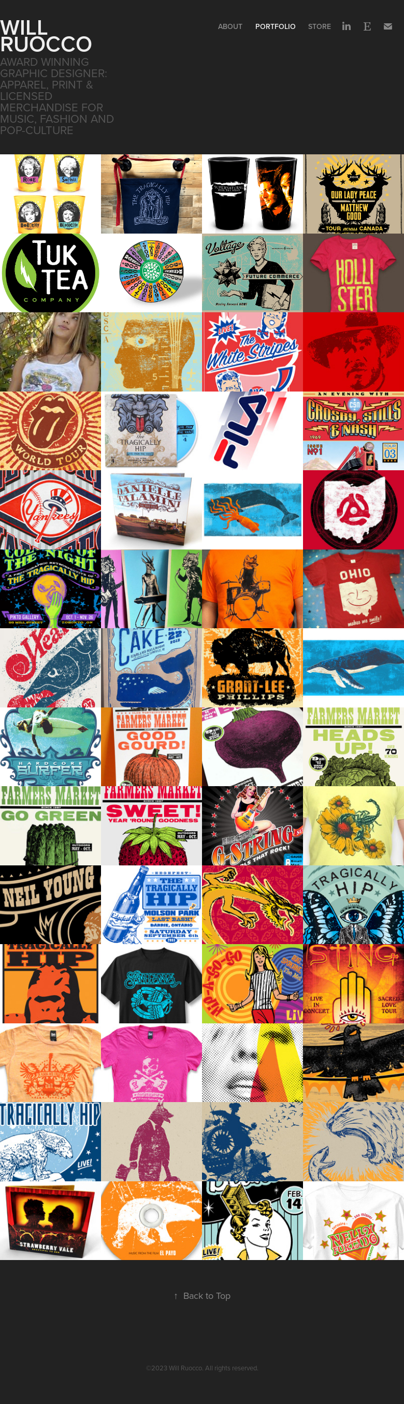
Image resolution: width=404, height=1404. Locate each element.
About (230, 26)
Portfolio (275, 26)
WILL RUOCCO (46, 35)
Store (319, 26)
